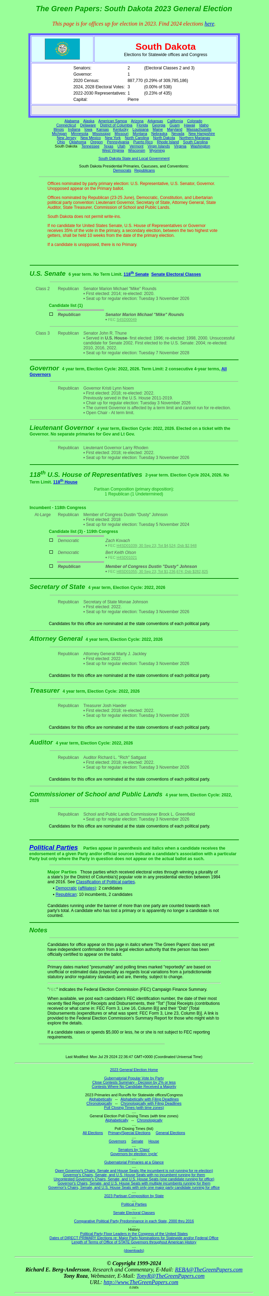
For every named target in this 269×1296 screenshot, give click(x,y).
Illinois (59, 129)
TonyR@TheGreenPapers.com (171, 1276)
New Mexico (91, 138)
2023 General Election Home (134, 1070)
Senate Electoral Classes (176, 274)
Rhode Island (168, 142)
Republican (66, 894)
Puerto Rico (143, 142)
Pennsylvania (118, 142)
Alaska (88, 121)
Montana (140, 133)
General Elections (170, 1133)
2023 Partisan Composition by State (134, 1196)
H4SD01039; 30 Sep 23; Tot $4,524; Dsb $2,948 (157, 545)
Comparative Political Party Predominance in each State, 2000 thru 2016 (134, 1221)
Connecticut (66, 125)
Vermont (137, 146)
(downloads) (134, 1250)
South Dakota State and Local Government (134, 158)
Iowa (88, 129)
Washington (200, 146)
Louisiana (140, 129)
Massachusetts (198, 129)
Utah (121, 146)
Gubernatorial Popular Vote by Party (134, 1078)
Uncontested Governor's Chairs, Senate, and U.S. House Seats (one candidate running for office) (134, 1179)
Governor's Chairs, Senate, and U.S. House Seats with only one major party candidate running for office (134, 1187)
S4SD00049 (127, 319)
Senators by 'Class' (134, 1149)
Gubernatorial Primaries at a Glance (134, 1162)
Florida (142, 125)
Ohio (61, 142)
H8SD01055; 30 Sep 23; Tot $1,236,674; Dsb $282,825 (162, 571)
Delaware (88, 125)
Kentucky (121, 129)
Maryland (174, 129)
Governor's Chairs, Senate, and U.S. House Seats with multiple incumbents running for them (133, 1183)
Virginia (180, 146)
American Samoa (112, 121)
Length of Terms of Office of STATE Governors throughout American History (133, 1242)
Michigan (59, 133)
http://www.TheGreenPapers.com (141, 1282)
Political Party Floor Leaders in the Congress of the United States (134, 1234)
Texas (108, 146)
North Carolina (137, 138)
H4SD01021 (127, 557)
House (154, 1141)
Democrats (122, 170)
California (175, 121)
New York (113, 138)
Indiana (74, 129)
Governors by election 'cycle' (134, 1154)
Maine (158, 129)
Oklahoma (77, 142)
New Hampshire (201, 133)
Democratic (66, 888)
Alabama (71, 121)
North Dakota (164, 138)
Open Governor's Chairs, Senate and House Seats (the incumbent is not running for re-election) (134, 1170)
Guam (175, 125)
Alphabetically (100, 1099)
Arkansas (155, 121)
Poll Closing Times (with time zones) (134, 1107)
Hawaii (189, 125)
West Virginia (113, 150)
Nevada (177, 133)
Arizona (137, 121)
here (209, 24)
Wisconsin (136, 150)
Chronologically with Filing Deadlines (151, 1103)
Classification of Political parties (105, 881)
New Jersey (66, 138)
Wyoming (157, 150)
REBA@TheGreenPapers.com (208, 1270)
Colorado (194, 121)
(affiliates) (87, 888)
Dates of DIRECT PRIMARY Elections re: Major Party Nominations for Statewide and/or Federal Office (134, 1238)
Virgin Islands (158, 146)
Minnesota (79, 133)
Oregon (96, 142)
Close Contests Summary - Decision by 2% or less (133, 1082)
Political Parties (53, 847)
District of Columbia (116, 125)
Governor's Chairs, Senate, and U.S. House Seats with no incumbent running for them (134, 1175)
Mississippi (101, 133)
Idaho (204, 125)
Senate (137, 1141)
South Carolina (195, 142)
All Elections (93, 1133)
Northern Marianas (194, 138)
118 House (65, 482)
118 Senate (136, 274)
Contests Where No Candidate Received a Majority (134, 1086)
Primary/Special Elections (129, 1133)
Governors (117, 1141)
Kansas (102, 129)
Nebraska (159, 133)
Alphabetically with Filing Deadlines (149, 1099)
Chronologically (99, 1103)
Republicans (144, 170)
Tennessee (90, 146)
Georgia (158, 125)
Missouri (122, 133)
